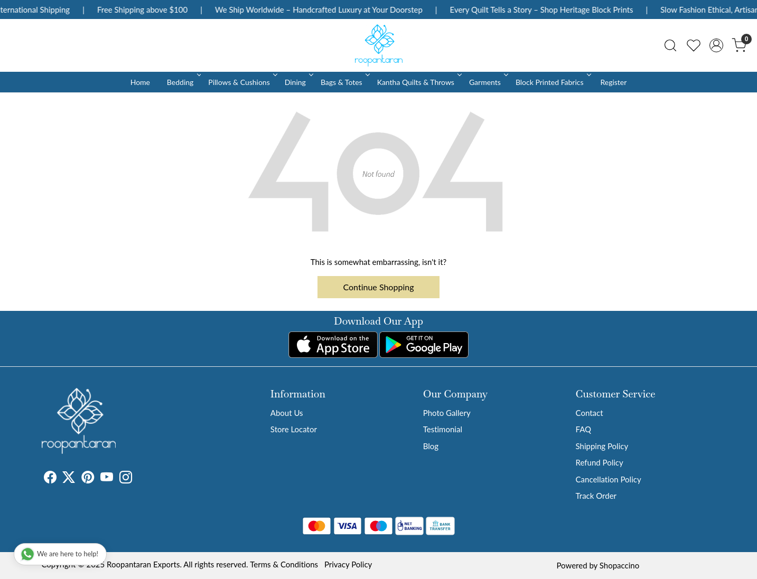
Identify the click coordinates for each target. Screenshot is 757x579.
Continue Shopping (378, 287)
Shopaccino (619, 565)
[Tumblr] (138, 479)
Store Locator (293, 429)
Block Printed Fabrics (553, 82)
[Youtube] (106, 479)
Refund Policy (599, 462)
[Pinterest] (87, 479)
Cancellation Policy (608, 479)
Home (140, 82)
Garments (488, 82)
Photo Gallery (447, 412)
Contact (589, 412)
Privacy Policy (348, 564)
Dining (298, 82)
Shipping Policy (602, 446)
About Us (286, 412)
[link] (670, 45)
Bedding (183, 82)
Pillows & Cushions (241, 82)
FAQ (584, 429)
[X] (68, 479)
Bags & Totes (344, 82)
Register (613, 82)
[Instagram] (125, 479)
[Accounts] (716, 45)
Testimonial (442, 429)
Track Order (596, 495)
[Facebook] (50, 479)
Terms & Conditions (284, 564)
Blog (430, 446)
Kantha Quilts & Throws (418, 82)
